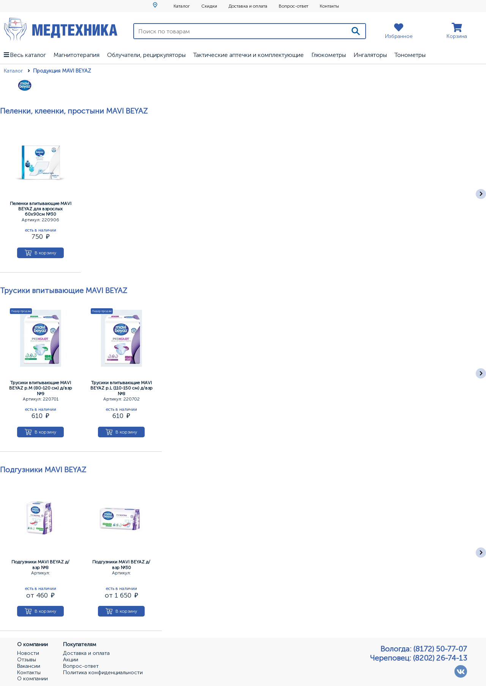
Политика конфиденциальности (103, 673)
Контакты (329, 6)
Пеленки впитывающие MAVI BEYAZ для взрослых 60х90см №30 (40, 209)
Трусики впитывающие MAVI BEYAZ (63, 290)
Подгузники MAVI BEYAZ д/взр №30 (121, 564)
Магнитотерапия (76, 54)
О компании (32, 679)
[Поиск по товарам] (240, 31)
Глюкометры (328, 54)
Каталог (182, 6)
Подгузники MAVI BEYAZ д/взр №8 (40, 564)
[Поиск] (355, 31)
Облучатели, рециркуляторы (146, 54)
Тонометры (410, 54)
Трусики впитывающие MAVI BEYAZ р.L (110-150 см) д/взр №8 (121, 388)
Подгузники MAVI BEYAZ (43, 469)
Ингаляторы (370, 54)
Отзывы (26, 660)
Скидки (209, 6)
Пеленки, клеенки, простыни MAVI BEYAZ (74, 110)
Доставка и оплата (248, 6)
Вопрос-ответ (293, 6)
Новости (28, 653)
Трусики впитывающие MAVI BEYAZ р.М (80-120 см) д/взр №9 (40, 388)
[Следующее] (481, 194)
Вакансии (28, 666)
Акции (70, 660)
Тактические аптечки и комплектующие (248, 54)
